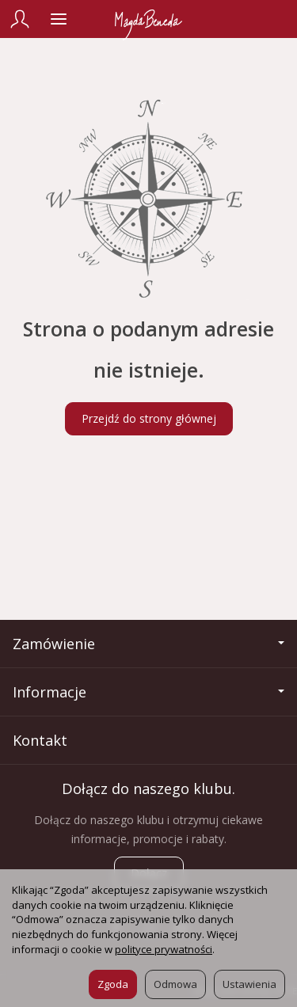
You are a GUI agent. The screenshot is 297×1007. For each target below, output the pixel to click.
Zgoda (112, 984)
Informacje (148, 691)
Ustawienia (249, 984)
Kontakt (40, 740)
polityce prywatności (163, 949)
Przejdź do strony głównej (149, 418)
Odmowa (175, 984)
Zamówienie (148, 643)
